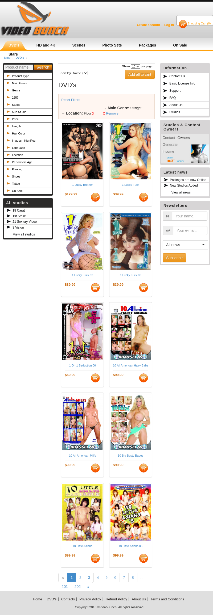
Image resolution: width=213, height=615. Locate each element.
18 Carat (19, 210)
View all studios (24, 234)
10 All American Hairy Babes (130, 365)
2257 (15, 97)
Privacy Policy (90, 599)
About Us (175, 105)
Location (17, 155)
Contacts (68, 599)
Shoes (16, 176)
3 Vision (18, 227)
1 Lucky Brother (82, 184)
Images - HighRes (23, 140)
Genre (16, 90)
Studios (174, 112)
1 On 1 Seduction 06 (82, 365)
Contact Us (177, 76)
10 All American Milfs (82, 455)
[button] (185, 244)
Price (15, 119)
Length (16, 126)
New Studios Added (184, 185)
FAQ (172, 98)
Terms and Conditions (167, 599)
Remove (112, 113)
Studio (16, 104)
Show (126, 66)
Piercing (17, 169)
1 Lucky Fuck (130, 184)
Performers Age (22, 162)
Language (18, 147)
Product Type (20, 76)
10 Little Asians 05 (130, 545)
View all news (181, 192)
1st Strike (19, 216)
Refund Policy (116, 599)
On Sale (17, 190)
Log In (169, 25)
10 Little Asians (82, 545)
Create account (148, 25)
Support (175, 90)
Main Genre (19, 83)
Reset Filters (70, 100)
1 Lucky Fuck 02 (82, 275)
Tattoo (16, 183)
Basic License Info (182, 83)
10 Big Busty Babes (130, 455)
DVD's (51, 599)
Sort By (65, 73)
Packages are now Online (188, 180)
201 (65, 586)
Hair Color (18, 133)
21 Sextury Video (25, 222)
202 (78, 586)
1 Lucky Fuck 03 (130, 275)
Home (37, 599)
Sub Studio (19, 111)
